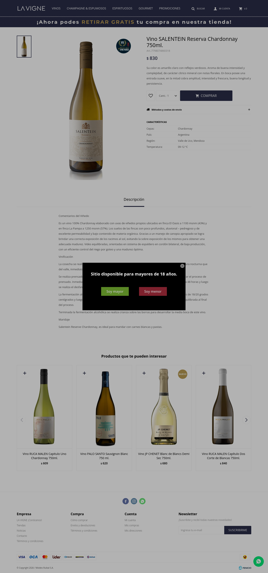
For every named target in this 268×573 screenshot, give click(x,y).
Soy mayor (114, 291)
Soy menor (153, 291)
